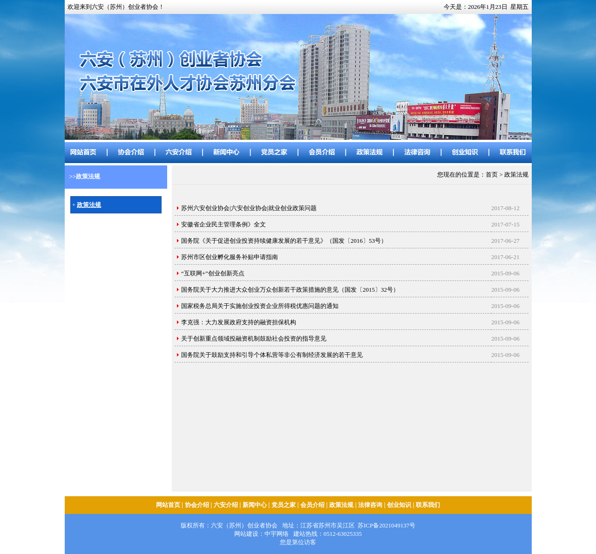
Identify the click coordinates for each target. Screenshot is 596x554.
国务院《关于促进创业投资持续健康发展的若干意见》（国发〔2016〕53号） (284, 240)
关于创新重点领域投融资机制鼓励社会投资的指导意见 (253, 338)
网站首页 (168, 504)
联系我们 (428, 504)
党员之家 (283, 504)
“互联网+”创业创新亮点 (212, 273)
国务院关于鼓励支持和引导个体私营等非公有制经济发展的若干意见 (272, 354)
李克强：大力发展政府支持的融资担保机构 (238, 322)
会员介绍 (312, 504)
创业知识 (399, 504)
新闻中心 (255, 504)
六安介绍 (226, 504)
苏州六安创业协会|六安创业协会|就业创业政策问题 (249, 208)
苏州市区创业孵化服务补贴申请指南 (229, 256)
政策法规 (341, 504)
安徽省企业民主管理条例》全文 (223, 224)
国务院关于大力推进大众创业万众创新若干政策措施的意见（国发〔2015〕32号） (290, 289)
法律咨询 (370, 504)
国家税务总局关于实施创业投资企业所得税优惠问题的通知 (260, 305)
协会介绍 (197, 504)
